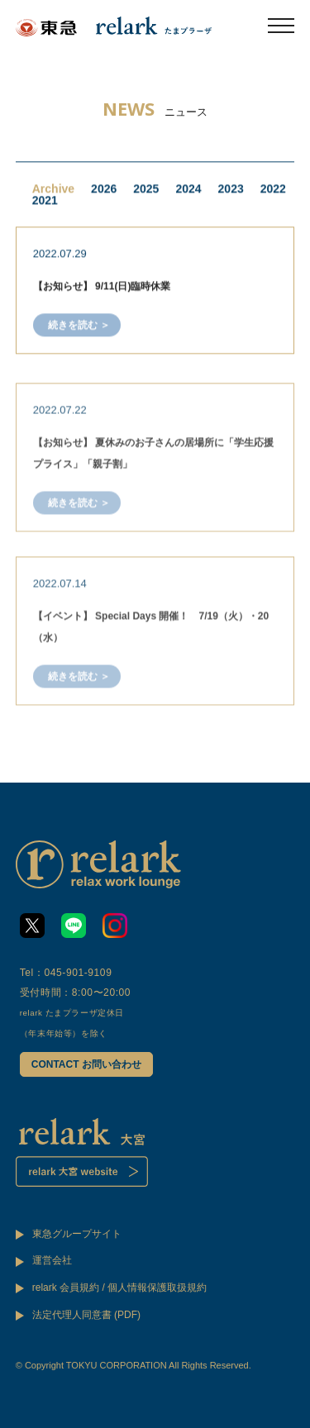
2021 (45, 201)
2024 (188, 190)
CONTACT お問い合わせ (86, 1064)
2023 (231, 190)
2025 (146, 190)
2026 (104, 190)
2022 (273, 190)
